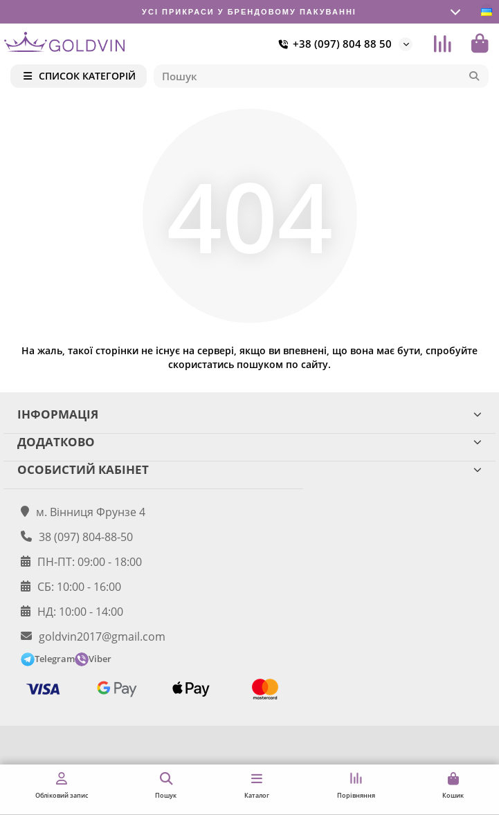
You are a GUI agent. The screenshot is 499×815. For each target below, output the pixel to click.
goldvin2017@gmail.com (102, 636)
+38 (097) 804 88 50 (332, 44)
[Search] (321, 76)
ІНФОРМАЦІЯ (249, 414)
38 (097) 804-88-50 (86, 536)
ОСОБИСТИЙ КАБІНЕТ (249, 469)
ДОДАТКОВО (249, 442)
